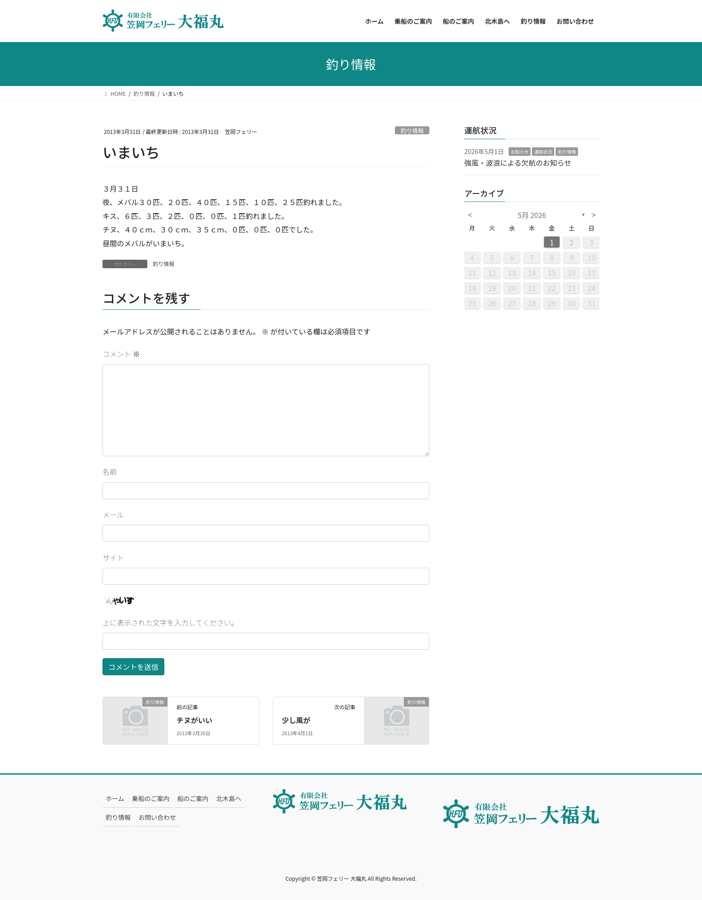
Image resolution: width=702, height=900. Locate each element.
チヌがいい (194, 720)
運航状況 (543, 151)
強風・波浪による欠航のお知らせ (517, 162)
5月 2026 (532, 215)
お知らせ (520, 151)
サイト (113, 557)
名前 (110, 471)
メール (113, 514)
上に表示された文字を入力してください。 (170, 622)
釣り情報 (412, 130)
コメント (121, 353)
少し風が (296, 720)
